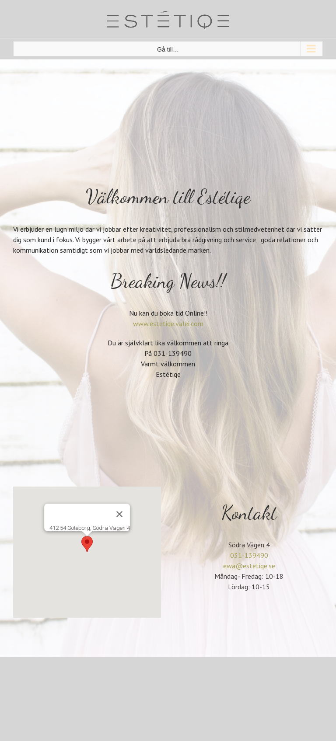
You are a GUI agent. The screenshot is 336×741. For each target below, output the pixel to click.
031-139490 (249, 555)
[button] (87, 544)
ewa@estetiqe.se (249, 565)
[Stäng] (119, 514)
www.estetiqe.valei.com (168, 323)
